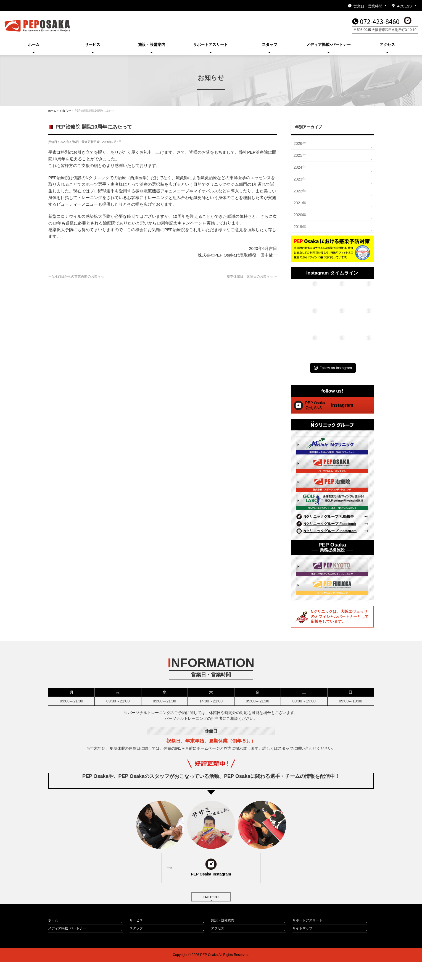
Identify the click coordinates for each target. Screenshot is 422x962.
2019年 (300, 226)
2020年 (300, 215)
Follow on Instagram (333, 368)
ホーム (53, 920)
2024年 (300, 167)
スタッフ (136, 928)
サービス (136, 920)
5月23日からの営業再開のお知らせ (76, 276)
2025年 (300, 155)
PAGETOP (211, 897)
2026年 (300, 143)
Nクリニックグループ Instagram (330, 531)
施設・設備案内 (222, 920)
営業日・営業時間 (368, 6)
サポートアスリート (307, 920)
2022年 (300, 191)
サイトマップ (302, 928)
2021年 (300, 203)
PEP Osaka (209, 955)
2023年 (300, 179)
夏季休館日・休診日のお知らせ (252, 276)
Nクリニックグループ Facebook (330, 524)
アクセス (217, 928)
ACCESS (404, 6)
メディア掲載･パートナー (67, 928)
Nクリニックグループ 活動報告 (329, 516)
